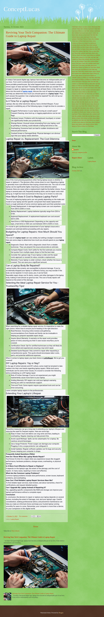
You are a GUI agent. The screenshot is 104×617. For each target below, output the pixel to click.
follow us (81, 31)
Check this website (82, 29)
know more (88, 27)
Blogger (61, 613)
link (91, 35)
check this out (79, 69)
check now (94, 27)
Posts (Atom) (15, 531)
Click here (75, 27)
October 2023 (76, 171)
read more (91, 29)
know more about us (78, 35)
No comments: (23, 516)
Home (35, 526)
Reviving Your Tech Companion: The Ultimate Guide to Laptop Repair (35, 34)
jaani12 (76, 149)
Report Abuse (77, 158)
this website (75, 33)
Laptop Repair (15, 519)
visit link (86, 31)
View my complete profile (79, 152)
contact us (81, 27)
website (91, 31)
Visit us (85, 39)
